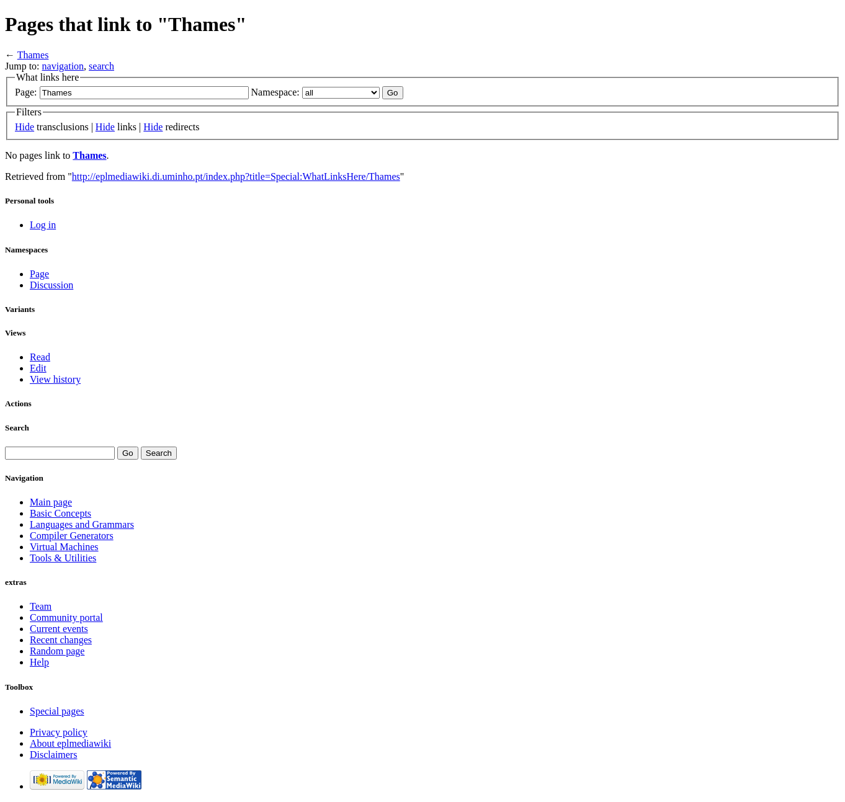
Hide (24, 127)
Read (40, 357)
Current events (59, 628)
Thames (33, 55)
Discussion (51, 285)
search (101, 66)
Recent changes (61, 640)
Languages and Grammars (82, 524)
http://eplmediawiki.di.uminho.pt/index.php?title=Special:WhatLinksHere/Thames (236, 176)
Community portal (66, 617)
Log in (43, 225)
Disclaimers (53, 754)
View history (55, 379)
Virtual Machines (64, 546)
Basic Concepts (60, 513)
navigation (63, 66)
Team (40, 606)
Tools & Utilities (63, 558)
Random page (57, 651)
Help (39, 662)
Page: (26, 92)
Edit (38, 368)
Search (17, 427)
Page (39, 274)
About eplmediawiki (70, 743)
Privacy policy (58, 732)
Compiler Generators (72, 535)
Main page (51, 502)
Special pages (57, 711)
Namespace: (275, 92)
